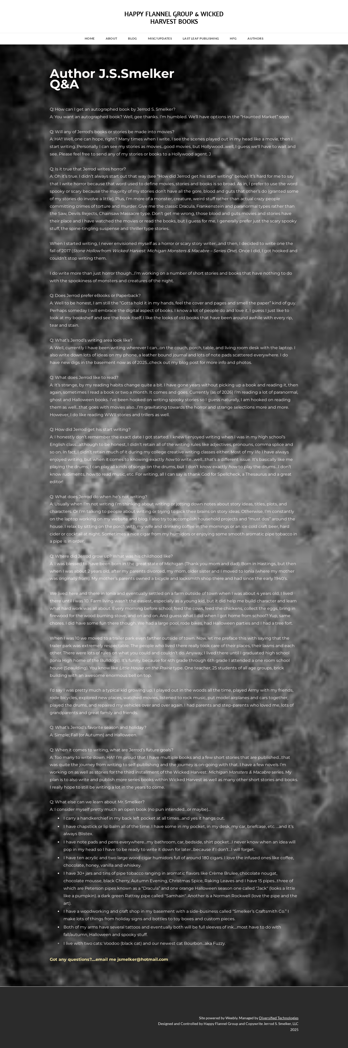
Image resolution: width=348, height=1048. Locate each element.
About (111, 38)
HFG (233, 38)
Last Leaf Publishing (201, 38)
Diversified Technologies (279, 1018)
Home (90, 38)
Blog (132, 38)
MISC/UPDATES (160, 38)
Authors (255, 38)
